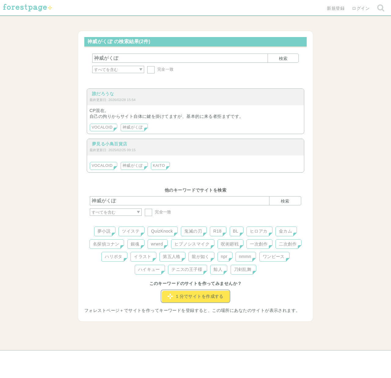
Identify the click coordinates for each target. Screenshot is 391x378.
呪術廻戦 (230, 243)
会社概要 (219, 357)
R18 (217, 231)
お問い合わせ (151, 357)
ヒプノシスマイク (192, 243)
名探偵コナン (106, 243)
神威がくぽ (132, 127)
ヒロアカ (259, 231)
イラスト (143, 256)
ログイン (361, 8)
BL (236, 231)
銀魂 (135, 243)
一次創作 (259, 243)
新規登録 (336, 8)
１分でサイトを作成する (195, 296)
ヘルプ (117, 357)
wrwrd (157, 243)
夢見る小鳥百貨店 (109, 143)
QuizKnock (162, 231)
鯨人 (218, 269)
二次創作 (288, 243)
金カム (285, 231)
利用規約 (187, 357)
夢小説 (104, 231)
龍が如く (201, 256)
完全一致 (160, 69)
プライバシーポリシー (261, 357)
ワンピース (274, 256)
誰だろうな (103, 93)
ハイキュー (149, 269)
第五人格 (172, 256)
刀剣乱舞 (243, 269)
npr (224, 256)
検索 (283, 58)
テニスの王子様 (186, 269)
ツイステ (131, 231)
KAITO (159, 165)
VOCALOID (102, 127)
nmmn (245, 256)
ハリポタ (113, 256)
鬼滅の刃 (193, 231)
